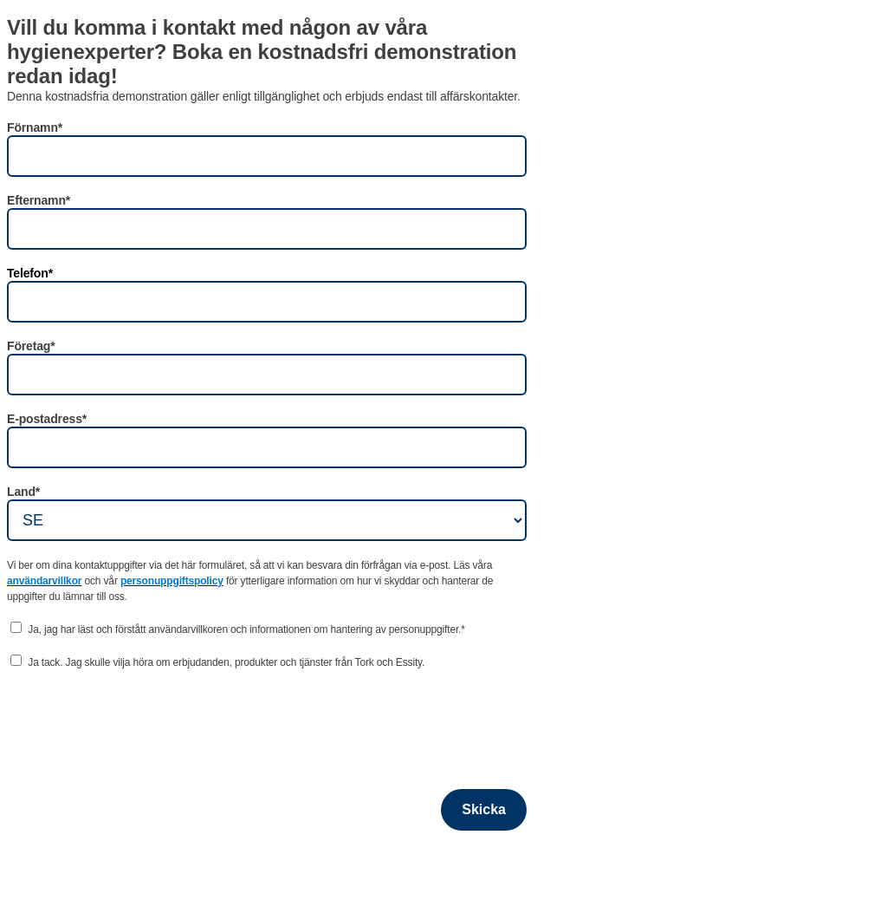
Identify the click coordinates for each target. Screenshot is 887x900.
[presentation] (138, 719)
